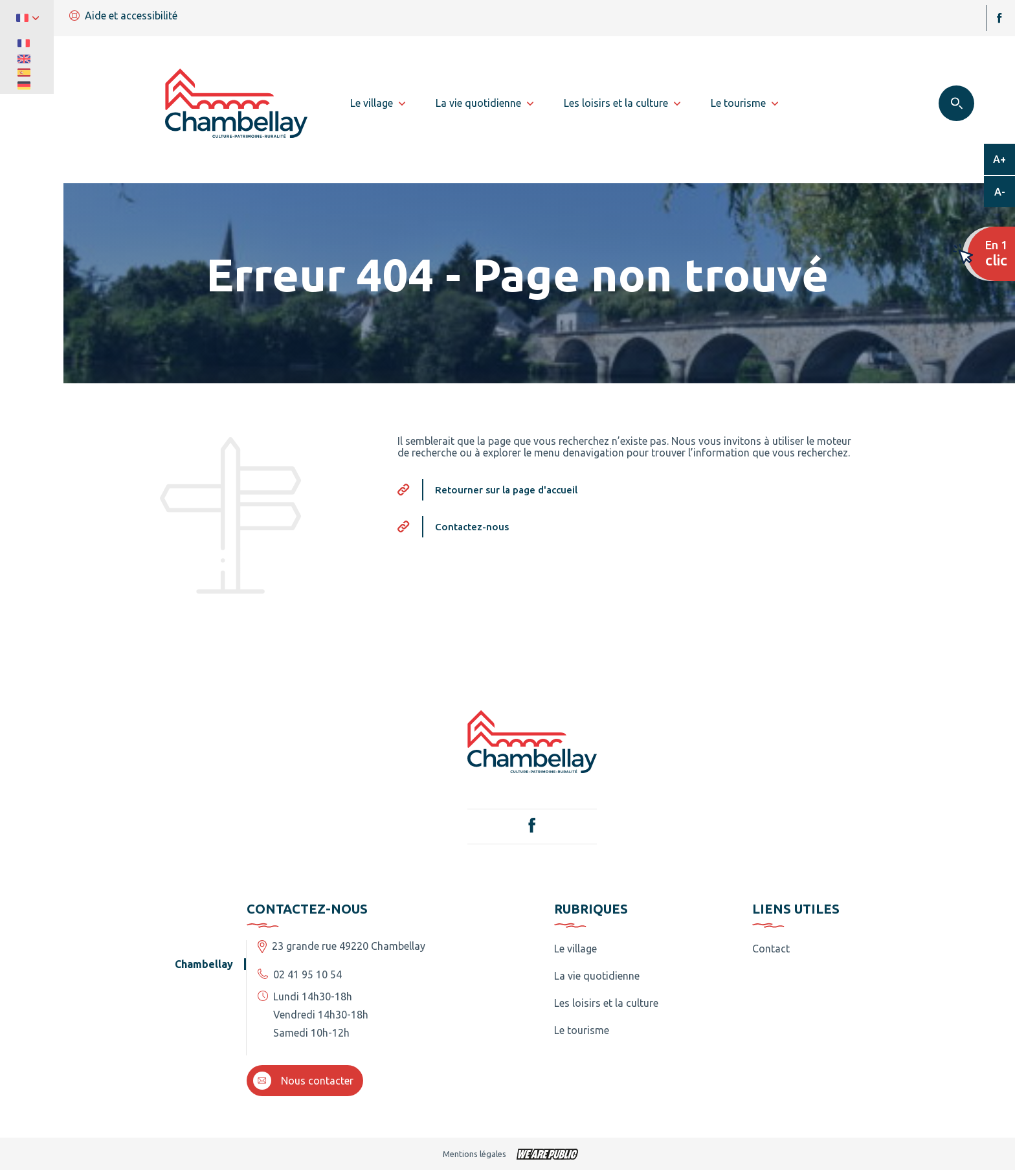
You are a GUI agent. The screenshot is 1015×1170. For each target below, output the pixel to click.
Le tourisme (581, 1030)
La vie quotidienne (597, 976)
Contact (771, 948)
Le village (575, 948)
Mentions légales (474, 1153)
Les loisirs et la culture (606, 1003)
